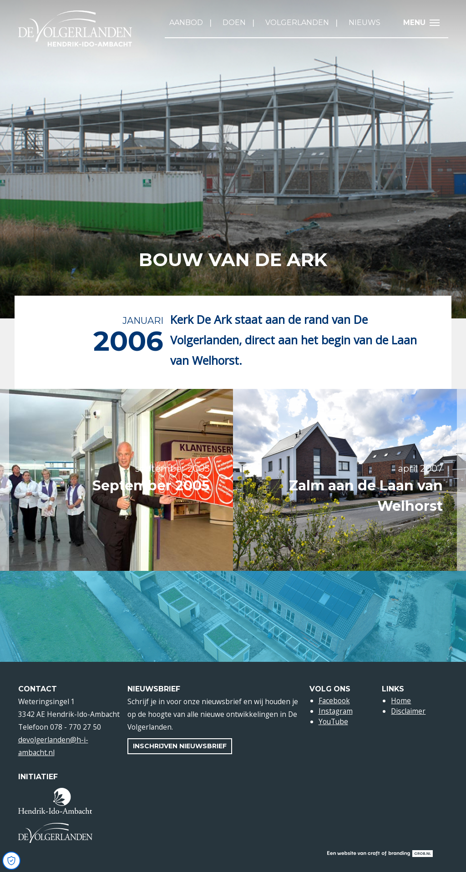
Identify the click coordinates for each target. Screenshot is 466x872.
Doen (234, 22)
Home (401, 701)
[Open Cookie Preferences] (11, 861)
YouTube (333, 721)
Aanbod (186, 22)
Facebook (334, 701)
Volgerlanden (297, 22)
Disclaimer (408, 711)
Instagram (336, 711)
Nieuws (364, 22)
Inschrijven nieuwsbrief (180, 746)
